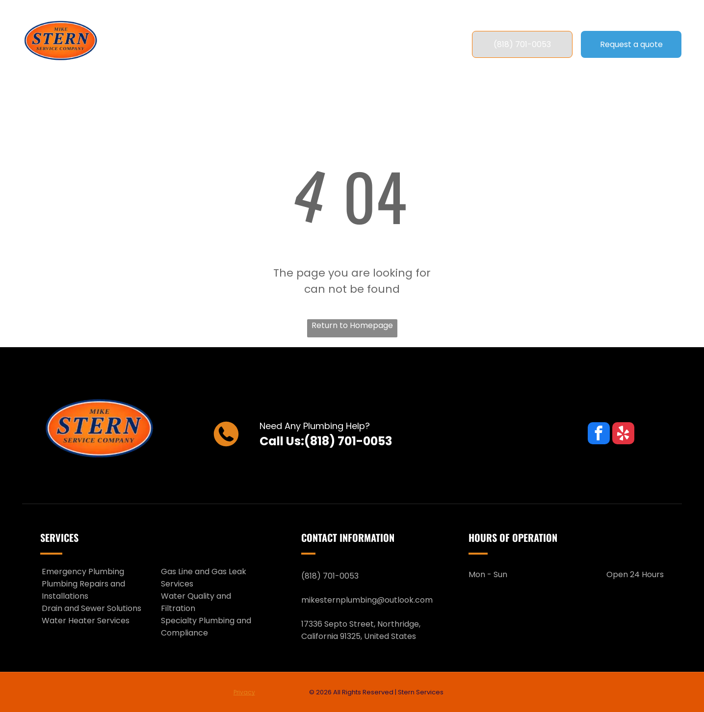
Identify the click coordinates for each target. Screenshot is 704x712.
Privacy (244, 692)
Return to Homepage (352, 325)
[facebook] (599, 434)
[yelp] (623, 434)
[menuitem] (195, 44)
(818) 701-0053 (348, 441)
